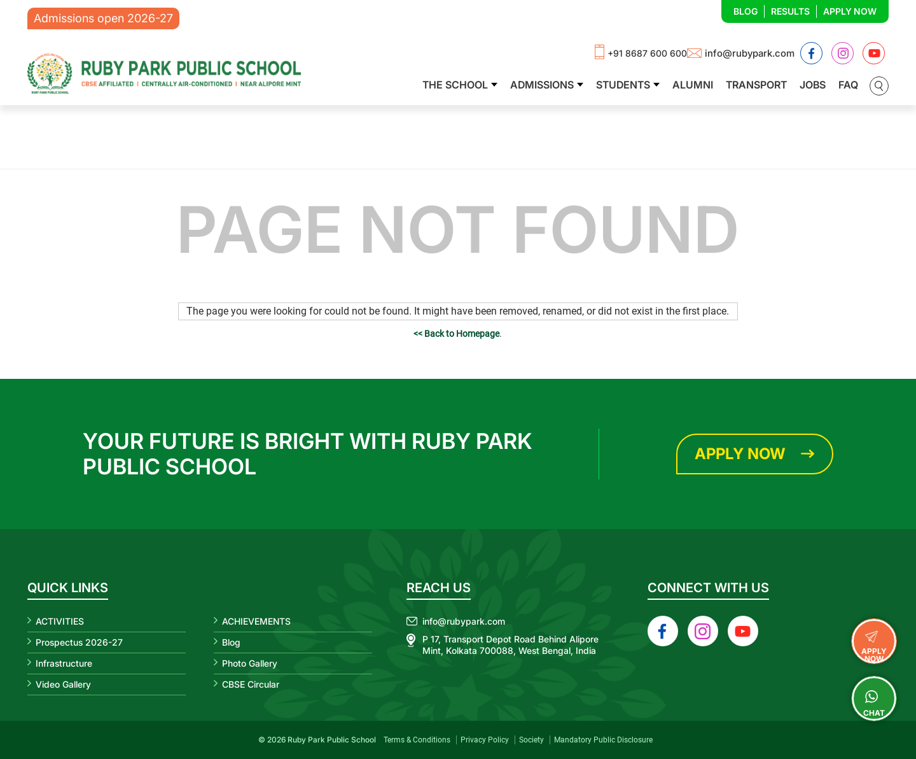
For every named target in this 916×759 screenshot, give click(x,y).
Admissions (542, 84)
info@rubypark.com (750, 53)
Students (623, 84)
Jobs (813, 84)
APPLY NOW (874, 640)
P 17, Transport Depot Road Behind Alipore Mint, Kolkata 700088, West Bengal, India (510, 645)
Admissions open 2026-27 (103, 18)
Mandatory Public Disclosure (603, 739)
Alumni (692, 84)
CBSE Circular (250, 684)
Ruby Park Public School (332, 739)
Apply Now (850, 11)
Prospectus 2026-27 (79, 642)
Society (531, 739)
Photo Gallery (249, 663)
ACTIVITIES (60, 621)
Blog (745, 11)
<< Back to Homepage (456, 334)
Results (790, 11)
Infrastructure (64, 663)
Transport (756, 84)
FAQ (848, 84)
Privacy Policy (485, 739)
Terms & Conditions (417, 739)
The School (455, 84)
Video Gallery (63, 684)
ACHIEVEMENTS (256, 621)
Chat (874, 698)
